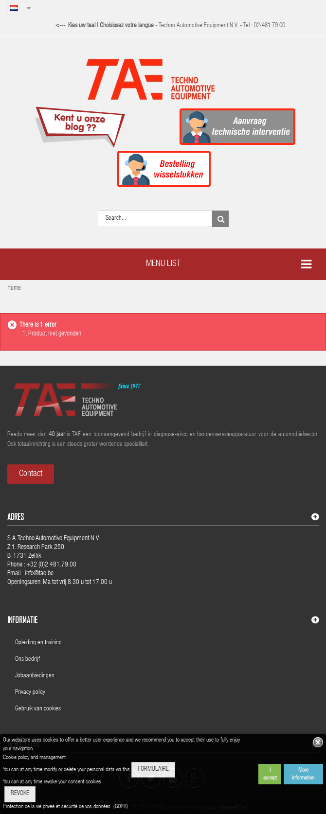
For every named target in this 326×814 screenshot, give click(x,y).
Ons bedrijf (27, 659)
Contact (30, 474)
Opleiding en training (38, 643)
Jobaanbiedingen (34, 676)
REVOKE (20, 794)
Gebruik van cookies (38, 709)
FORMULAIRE (153, 769)
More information (303, 774)
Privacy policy (31, 693)
